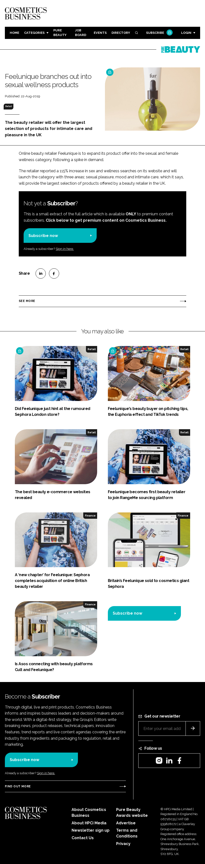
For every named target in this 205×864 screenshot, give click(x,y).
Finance (90, 515)
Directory (121, 33)
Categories (34, 33)
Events (100, 33)
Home (14, 33)
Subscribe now (43, 235)
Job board (80, 32)
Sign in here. (65, 249)
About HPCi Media (89, 823)
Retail (8, 106)
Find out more (18, 786)
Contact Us (83, 838)
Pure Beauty (59, 32)
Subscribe (158, 33)
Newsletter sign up (91, 830)
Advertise (126, 823)
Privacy (123, 843)
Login (186, 33)
